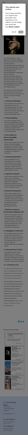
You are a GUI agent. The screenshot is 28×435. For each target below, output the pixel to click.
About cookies (14, 27)
